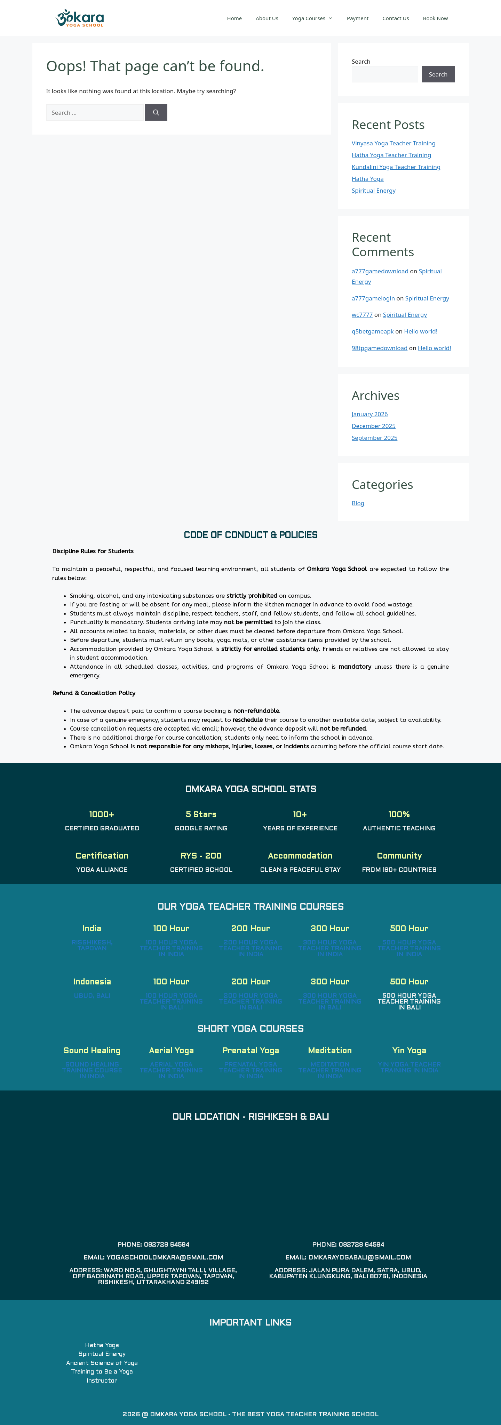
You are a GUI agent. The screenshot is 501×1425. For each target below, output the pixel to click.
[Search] (156, 112)
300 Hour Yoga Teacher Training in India (329, 949)
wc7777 (362, 315)
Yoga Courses (316, 18)
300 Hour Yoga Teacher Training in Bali (329, 1002)
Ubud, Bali (92, 996)
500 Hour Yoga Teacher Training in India (409, 949)
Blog (358, 503)
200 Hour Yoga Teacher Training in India (250, 949)
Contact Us (395, 18)
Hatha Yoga (368, 179)
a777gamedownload (380, 271)
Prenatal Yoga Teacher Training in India (250, 1071)
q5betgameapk (373, 331)
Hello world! (421, 331)
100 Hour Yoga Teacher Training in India (171, 949)
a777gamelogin (373, 298)
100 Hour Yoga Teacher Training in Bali (171, 1002)
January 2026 (370, 414)
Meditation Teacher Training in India (329, 1071)
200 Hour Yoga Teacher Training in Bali (250, 1002)
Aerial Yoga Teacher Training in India (171, 1071)
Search (361, 61)
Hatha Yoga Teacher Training (391, 155)
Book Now (435, 18)
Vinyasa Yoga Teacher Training (394, 143)
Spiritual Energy (374, 190)
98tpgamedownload (379, 348)
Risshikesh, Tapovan (92, 946)
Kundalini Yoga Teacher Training (396, 167)
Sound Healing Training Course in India (92, 1071)
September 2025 (374, 438)
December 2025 (374, 426)
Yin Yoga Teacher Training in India (409, 1068)
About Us (267, 18)
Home (234, 18)
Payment (357, 18)
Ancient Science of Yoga (102, 1363)
